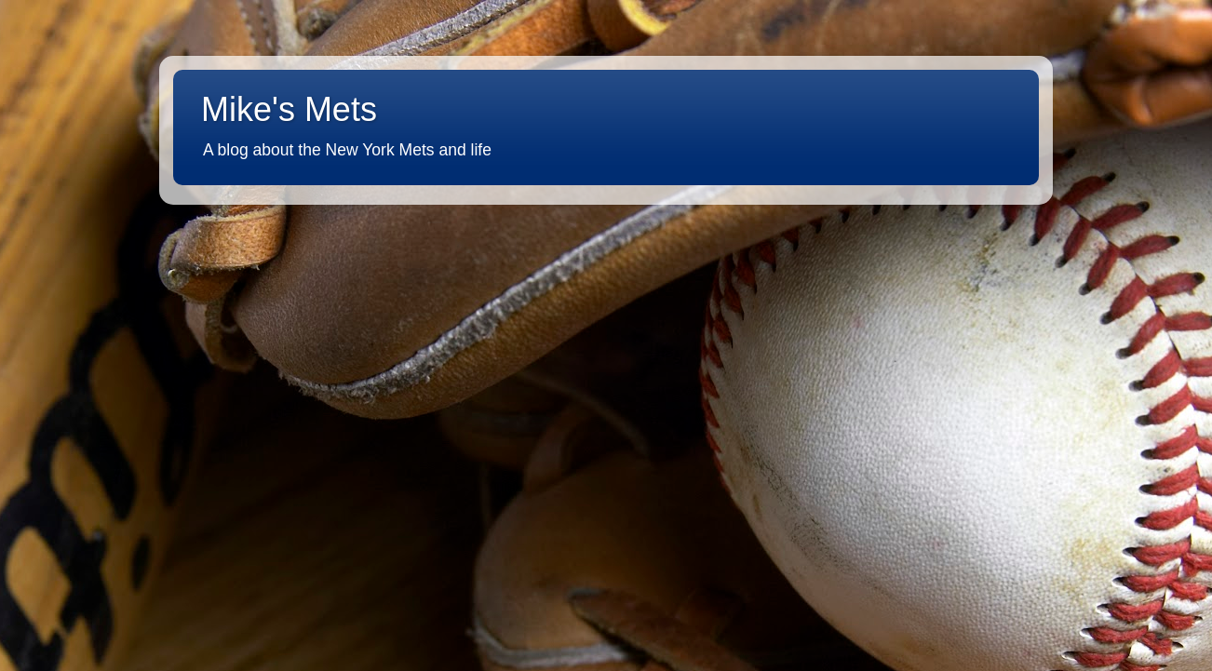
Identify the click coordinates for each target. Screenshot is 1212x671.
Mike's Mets (289, 109)
